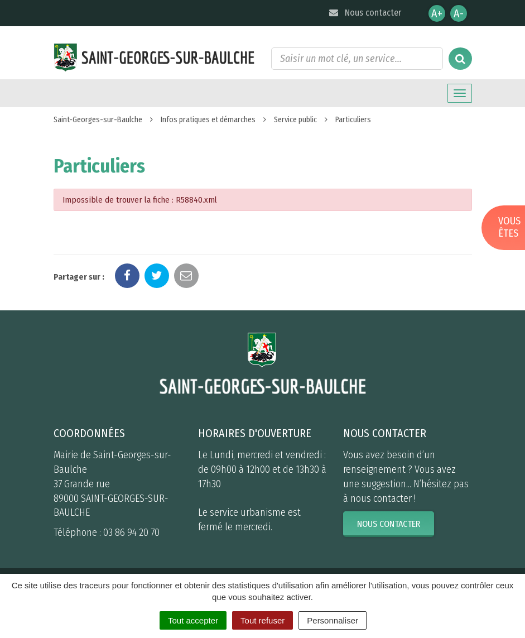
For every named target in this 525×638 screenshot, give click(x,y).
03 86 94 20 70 (131, 532)
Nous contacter (364, 12)
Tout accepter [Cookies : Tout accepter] (193, 620)
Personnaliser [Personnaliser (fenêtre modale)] (332, 620)
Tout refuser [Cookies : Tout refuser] (262, 620)
